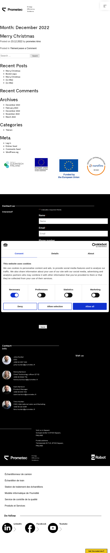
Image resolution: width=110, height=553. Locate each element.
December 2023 (13, 105)
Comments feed (13, 149)
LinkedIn (18, 524)
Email (42, 228)
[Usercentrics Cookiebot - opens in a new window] (94, 245)
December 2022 (13, 111)
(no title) (9, 80)
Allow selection (55, 306)
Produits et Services (15, 505)
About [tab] (91, 253)
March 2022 (11, 117)
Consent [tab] (19, 253)
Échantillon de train (14, 480)
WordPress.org (12, 152)
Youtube (63, 524)
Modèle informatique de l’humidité (22, 493)
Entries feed (11, 146)
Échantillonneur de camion (18, 474)
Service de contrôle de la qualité (21, 499)
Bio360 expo (11, 74)
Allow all (90, 306)
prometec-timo (33, 41)
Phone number (47, 240)
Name (42, 215)
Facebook (41, 524)
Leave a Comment (27, 48)
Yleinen (14, 48)
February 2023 (12, 108)
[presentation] (60, 316)
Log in (8, 143)
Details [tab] (55, 253)
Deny (20, 306)
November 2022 (13, 114)
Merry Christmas (17, 35)
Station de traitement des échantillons (24, 487)
